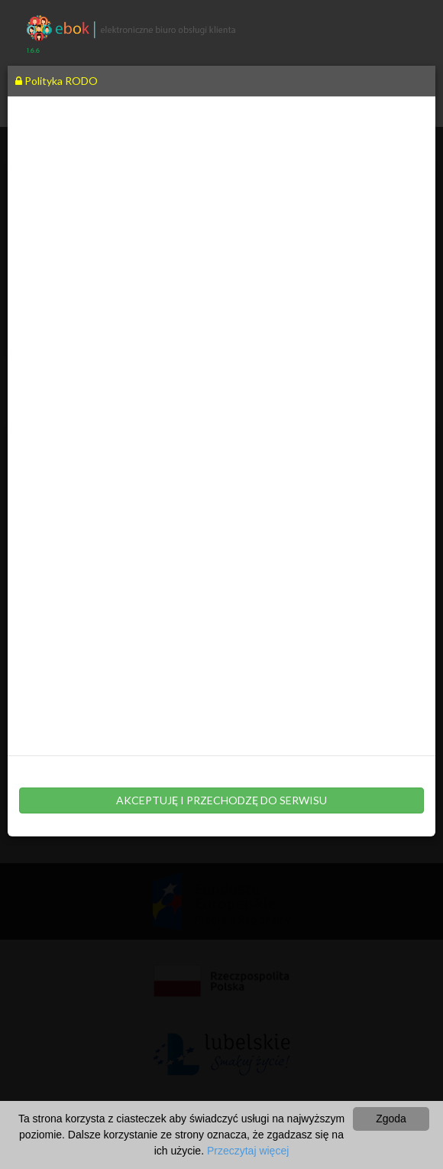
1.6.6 (33, 50)
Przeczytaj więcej (248, 1151)
